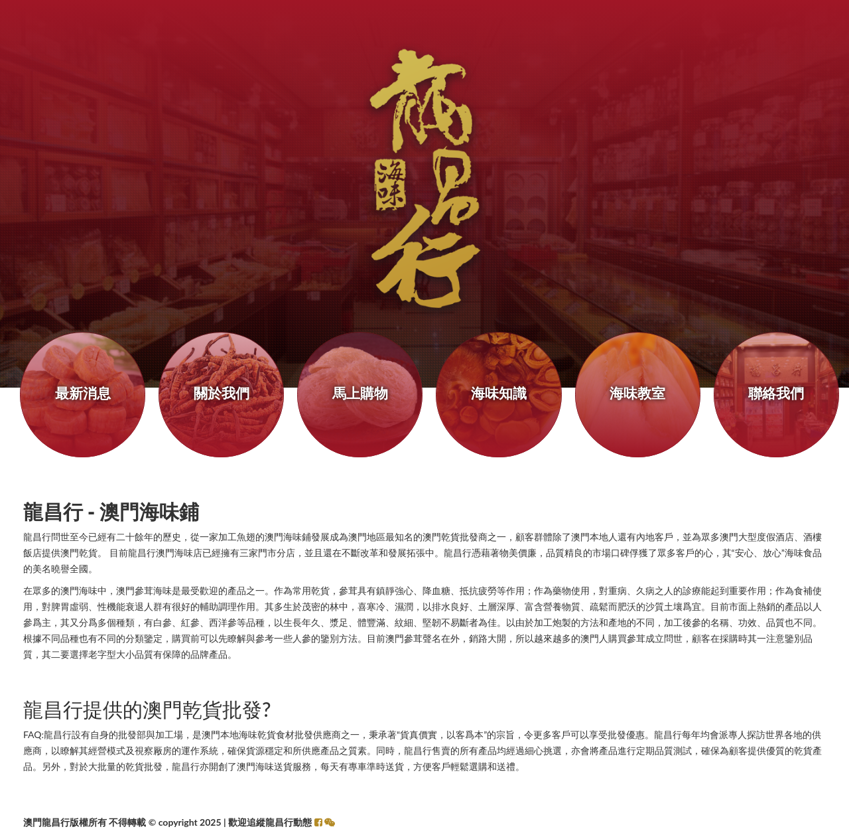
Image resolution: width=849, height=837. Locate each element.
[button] (329, 822)
